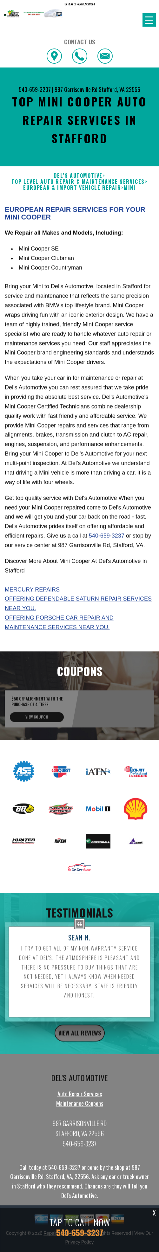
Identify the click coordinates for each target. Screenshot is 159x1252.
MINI (130, 188)
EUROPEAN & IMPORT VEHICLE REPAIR (72, 188)
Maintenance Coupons (79, 1131)
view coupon (36, 745)
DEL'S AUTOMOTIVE (78, 176)
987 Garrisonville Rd (76, 89)
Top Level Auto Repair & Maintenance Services (77, 182)
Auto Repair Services (79, 1122)
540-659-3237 (35, 89)
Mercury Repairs (32, 618)
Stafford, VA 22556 (119, 89)
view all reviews (79, 1061)
